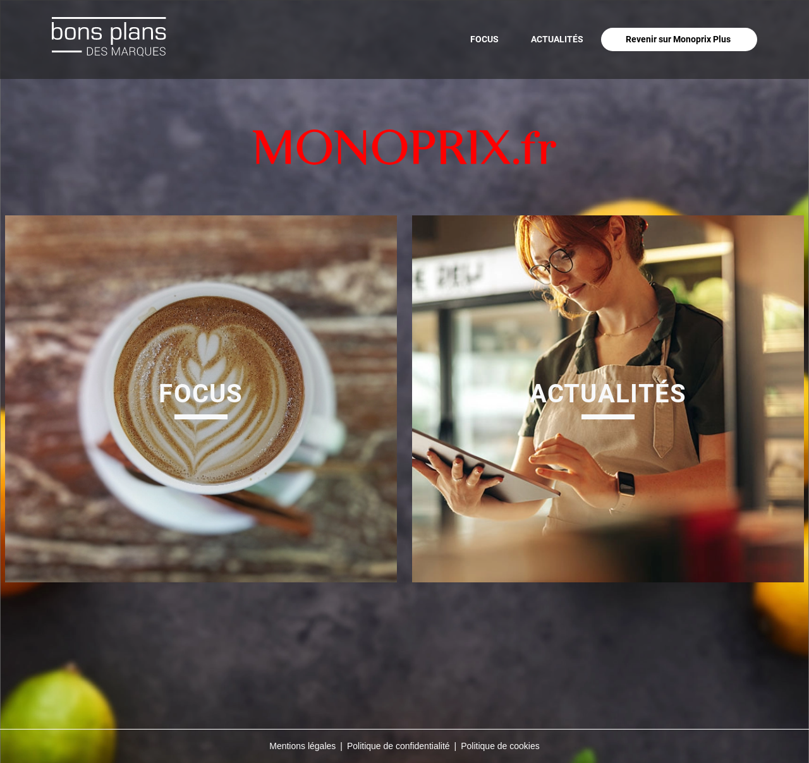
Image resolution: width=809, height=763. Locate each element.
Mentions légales (302, 746)
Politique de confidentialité (398, 746)
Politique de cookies (500, 746)
